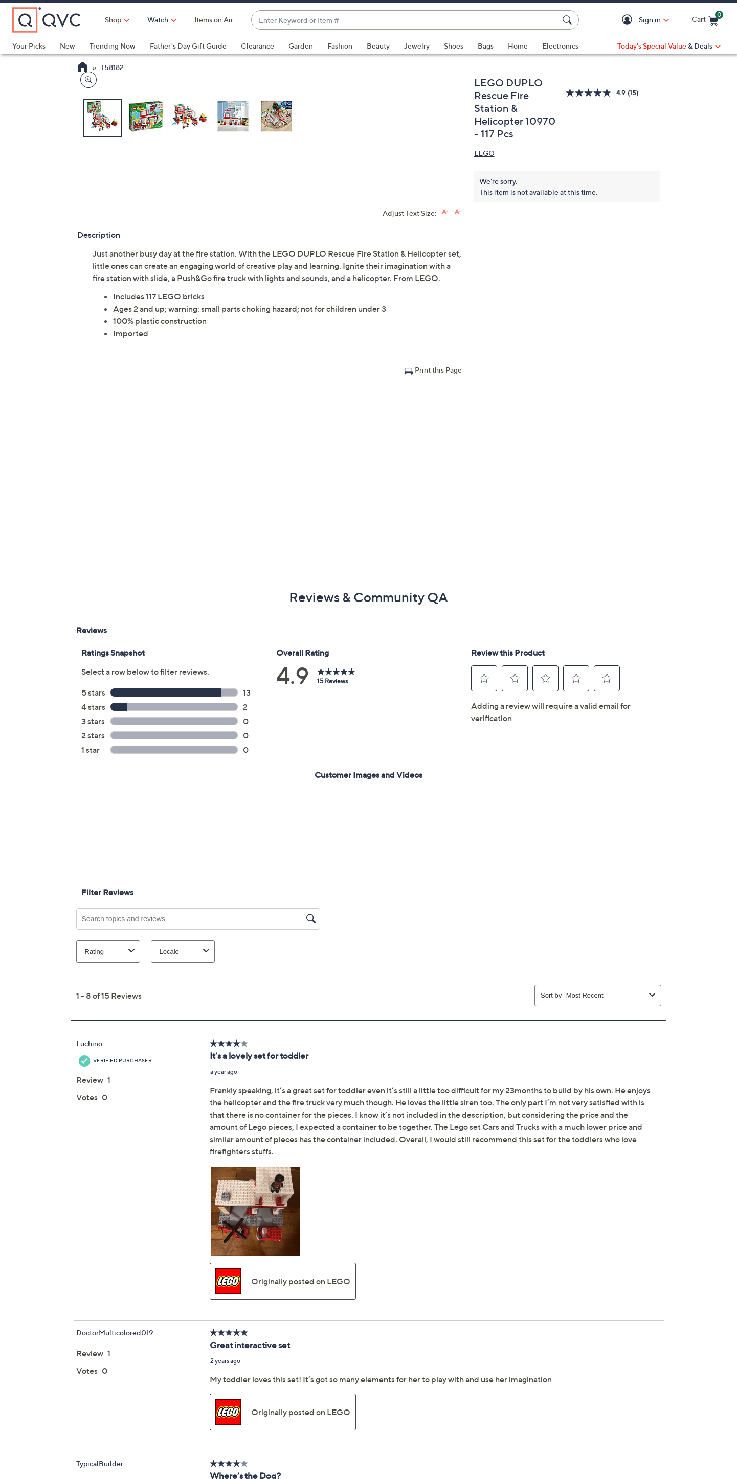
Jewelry (417, 45)
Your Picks (29, 45)
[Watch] (158, 20)
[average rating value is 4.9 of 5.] (596, 93)
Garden (300, 45)
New (67, 45)
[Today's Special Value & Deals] (669, 46)
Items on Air (213, 19)
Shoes (453, 45)
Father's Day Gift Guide (188, 45)
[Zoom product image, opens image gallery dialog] (86, 309)
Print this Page (438, 549)
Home (518, 45)
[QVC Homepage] (82, 68)
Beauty (378, 45)
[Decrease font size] (458, 392)
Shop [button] (113, 19)
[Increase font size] (445, 392)
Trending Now (113, 45)
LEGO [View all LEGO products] (484, 153)
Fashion (339, 45)
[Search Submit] (568, 20)
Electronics (560, 45)
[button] (629, 20)
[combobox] (405, 20)
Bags (486, 45)
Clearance (257, 45)
